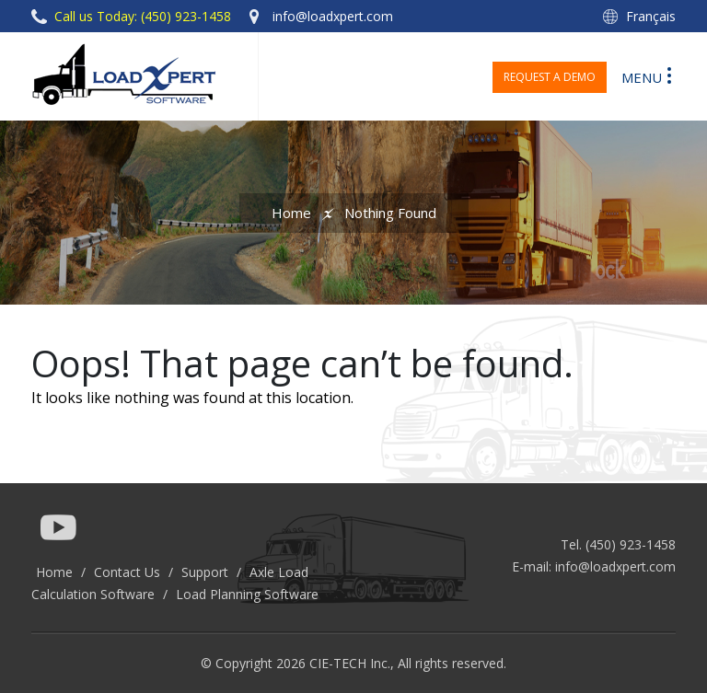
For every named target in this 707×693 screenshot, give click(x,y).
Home (291, 212)
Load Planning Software (247, 594)
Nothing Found (390, 212)
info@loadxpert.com (615, 566)
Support (204, 572)
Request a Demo (550, 77)
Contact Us (127, 572)
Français (651, 16)
